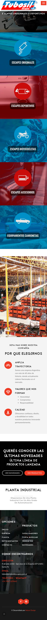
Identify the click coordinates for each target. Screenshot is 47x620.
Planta (5, 537)
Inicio (5, 529)
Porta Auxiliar (30, 537)
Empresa (6, 533)
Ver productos (34, 473)
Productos (27, 541)
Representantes (10, 541)
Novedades (27, 545)
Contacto (7, 545)
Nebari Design (30, 610)
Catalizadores (30, 533)
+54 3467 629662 (9, 581)
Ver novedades (12, 473)
